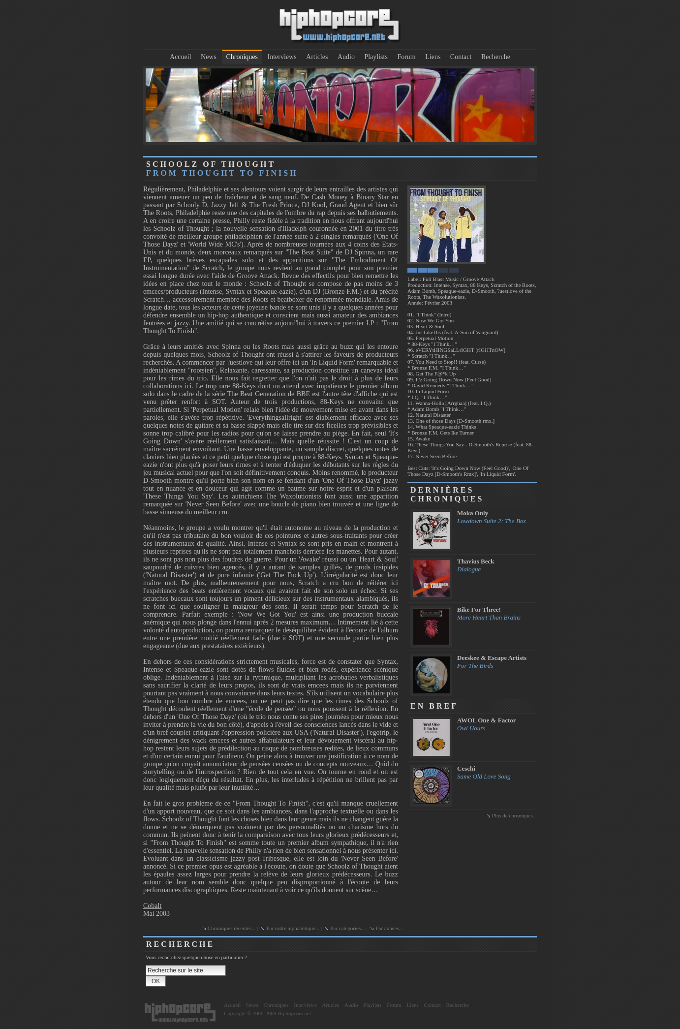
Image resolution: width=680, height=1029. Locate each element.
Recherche (495, 57)
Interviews (282, 57)
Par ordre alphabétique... (292, 928)
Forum (406, 57)
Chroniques (242, 57)
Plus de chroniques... (514, 815)
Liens (432, 57)
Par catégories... (347, 928)
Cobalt (152, 905)
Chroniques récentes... (232, 928)
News (208, 57)
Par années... (389, 928)
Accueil (180, 57)
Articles (317, 57)
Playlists (375, 57)
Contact (461, 57)
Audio (346, 57)
